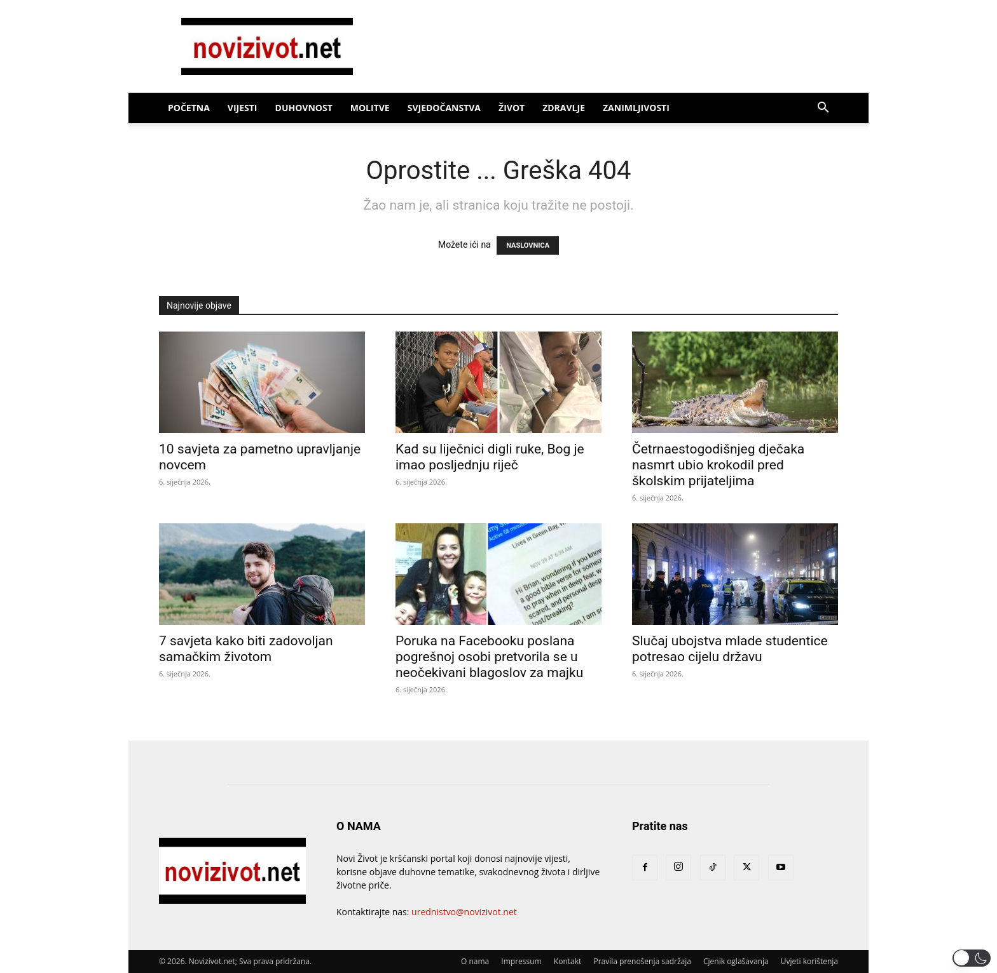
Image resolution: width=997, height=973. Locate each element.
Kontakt (567, 961)
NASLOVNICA (527, 245)
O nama (475, 961)
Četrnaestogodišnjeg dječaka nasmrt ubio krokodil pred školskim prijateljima (718, 464)
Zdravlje (563, 108)
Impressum (521, 961)
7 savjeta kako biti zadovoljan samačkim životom (246, 648)
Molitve (370, 108)
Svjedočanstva (444, 108)
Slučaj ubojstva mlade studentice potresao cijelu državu (730, 648)
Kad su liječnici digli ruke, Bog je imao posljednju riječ (489, 457)
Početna (189, 108)
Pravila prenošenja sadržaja (642, 961)
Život (511, 108)
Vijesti (243, 108)
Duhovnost (304, 108)
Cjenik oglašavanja (736, 961)
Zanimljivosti (636, 108)
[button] (823, 109)
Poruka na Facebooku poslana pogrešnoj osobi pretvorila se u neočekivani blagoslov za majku (489, 656)
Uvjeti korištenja (809, 961)
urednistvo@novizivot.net (464, 912)
